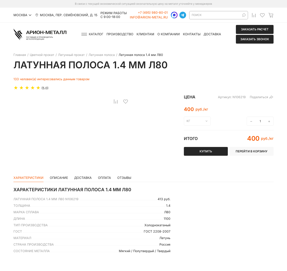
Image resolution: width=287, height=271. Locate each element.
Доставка (212, 34)
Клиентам (145, 34)
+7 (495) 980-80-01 (153, 12)
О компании (168, 34)
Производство (120, 34)
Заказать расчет (255, 29)
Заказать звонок (254, 39)
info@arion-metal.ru (149, 17)
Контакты (191, 34)
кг (188, 121)
